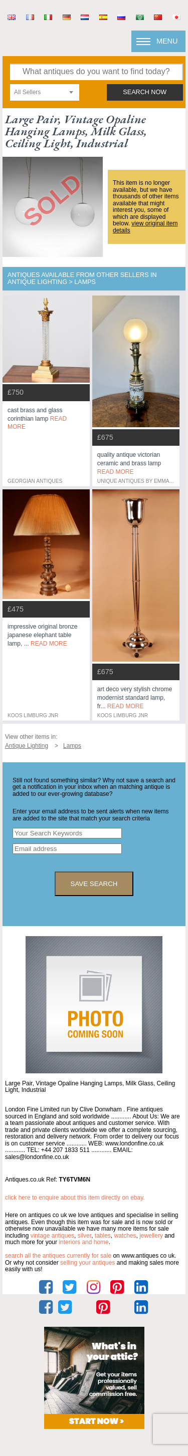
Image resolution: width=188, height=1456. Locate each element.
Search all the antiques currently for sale (58, 1255)
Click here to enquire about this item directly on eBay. (75, 1197)
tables (103, 1235)
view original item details (145, 227)
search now (144, 92)
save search (94, 884)
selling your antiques (87, 1262)
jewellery (151, 1235)
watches (125, 1235)
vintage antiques (52, 1235)
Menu (166, 41)
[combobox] (44, 92)
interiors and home (83, 1242)
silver (84, 1235)
